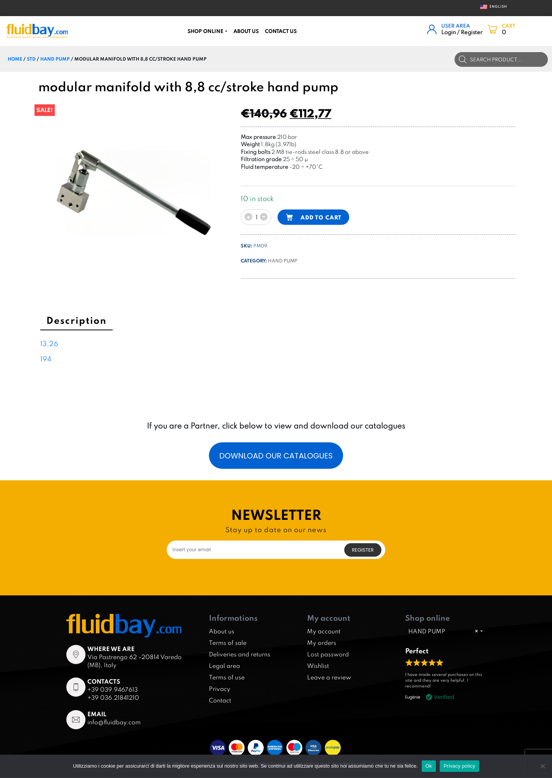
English (491, 6)
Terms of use (227, 677)
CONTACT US (281, 31)
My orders (321, 643)
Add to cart (321, 217)
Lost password (328, 654)
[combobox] (445, 631)
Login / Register (462, 32)
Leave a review (329, 677)
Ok (429, 766)
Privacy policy (459, 766)
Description (76, 320)
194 (45, 358)
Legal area (224, 666)
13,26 (49, 343)
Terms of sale (227, 643)
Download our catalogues (276, 455)
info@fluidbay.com (114, 722)
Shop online (205, 31)
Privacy (219, 689)
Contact (220, 700)
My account (323, 631)
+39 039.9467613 (112, 690)
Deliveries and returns (239, 654)
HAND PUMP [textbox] (443, 631)
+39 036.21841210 (113, 698)
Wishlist (318, 666)
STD (31, 59)
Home (15, 59)
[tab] (76, 321)
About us (246, 31)
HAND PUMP (55, 59)
